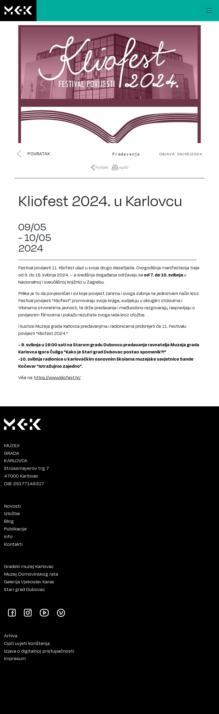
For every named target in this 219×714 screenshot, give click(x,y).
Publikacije (15, 528)
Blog (9, 520)
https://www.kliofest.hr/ (57, 377)
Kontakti (13, 543)
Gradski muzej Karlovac (29, 566)
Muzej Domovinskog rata (31, 573)
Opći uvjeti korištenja (27, 643)
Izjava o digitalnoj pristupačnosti (39, 650)
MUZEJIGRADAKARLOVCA (15, 453)
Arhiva (10, 635)
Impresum (15, 658)
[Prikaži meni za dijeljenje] (101, 167)
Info (8, 536)
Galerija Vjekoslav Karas (29, 581)
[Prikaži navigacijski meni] (209, 10)
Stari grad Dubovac (24, 589)
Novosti (12, 505)
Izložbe (12, 513)
